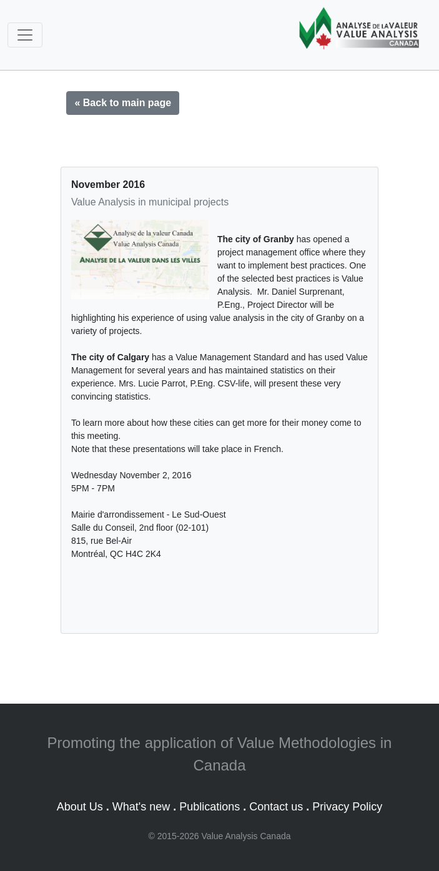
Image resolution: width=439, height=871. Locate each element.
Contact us (276, 806)
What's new (141, 806)
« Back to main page (122, 102)
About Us (80, 806)
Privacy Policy (347, 806)
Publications (209, 806)
